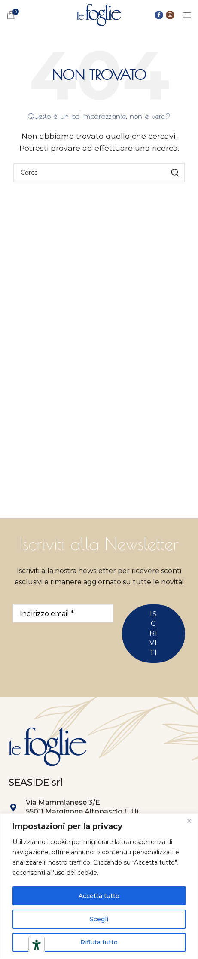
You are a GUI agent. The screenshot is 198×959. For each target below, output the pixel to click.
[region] (99, 886)
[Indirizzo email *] (63, 613)
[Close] (189, 821)
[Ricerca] (99, 172)
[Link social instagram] (170, 15)
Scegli (99, 919)
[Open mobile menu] (187, 15)
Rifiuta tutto (99, 942)
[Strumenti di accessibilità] (36, 945)
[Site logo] (99, 14)
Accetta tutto (99, 896)
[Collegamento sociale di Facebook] (159, 15)
